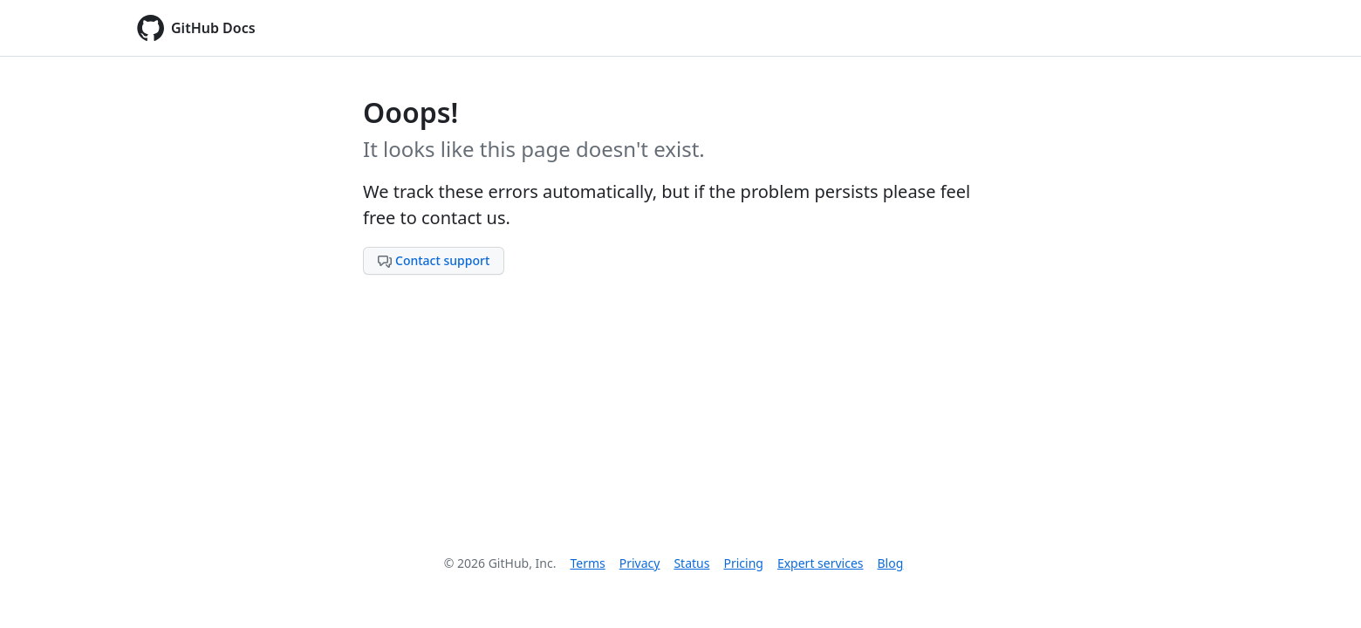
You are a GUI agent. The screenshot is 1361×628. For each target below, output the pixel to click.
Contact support (433, 260)
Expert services (820, 563)
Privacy (639, 563)
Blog (891, 563)
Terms (587, 563)
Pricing (743, 563)
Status (691, 563)
